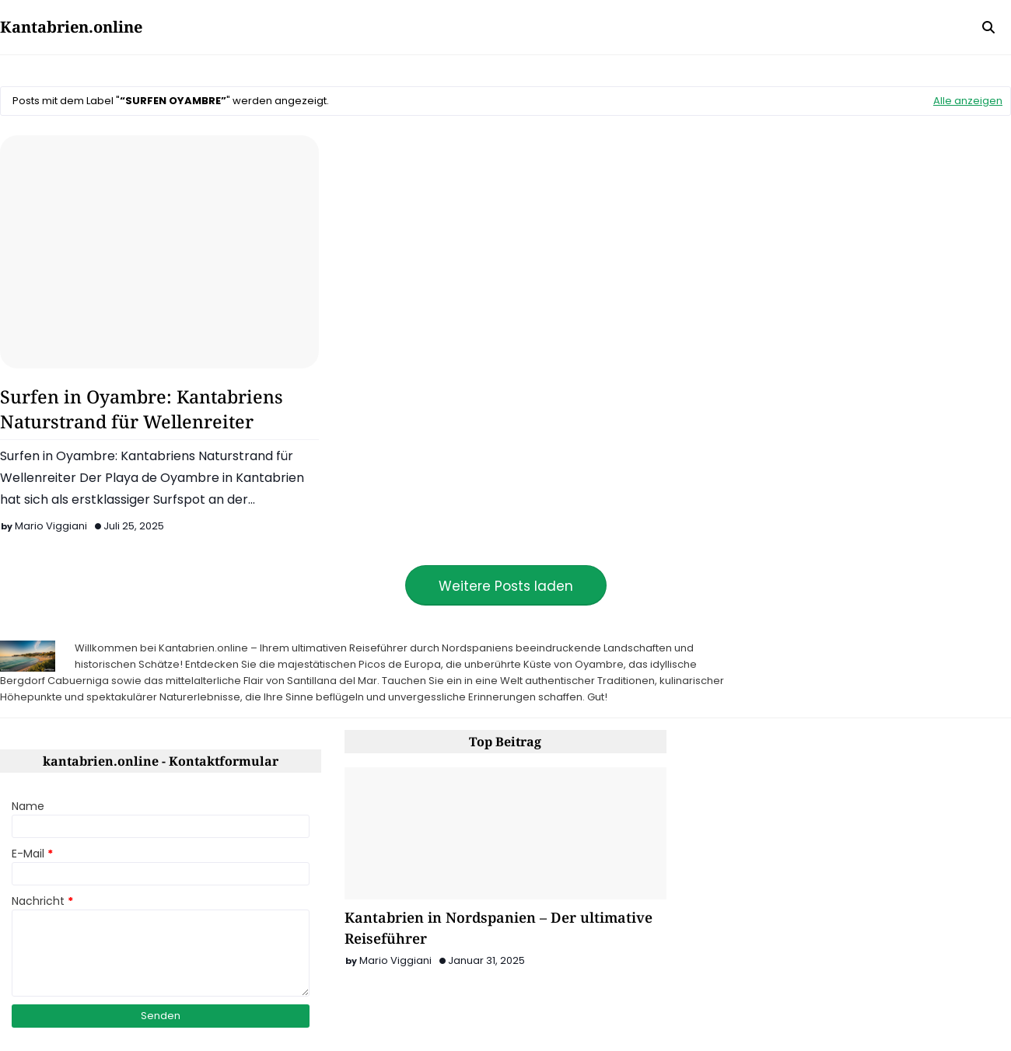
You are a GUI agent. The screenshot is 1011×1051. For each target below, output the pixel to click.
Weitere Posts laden (506, 586)
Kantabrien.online (71, 26)
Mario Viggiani (51, 526)
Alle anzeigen (967, 100)
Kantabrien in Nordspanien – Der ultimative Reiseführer (498, 928)
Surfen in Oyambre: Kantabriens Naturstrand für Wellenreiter (141, 409)
